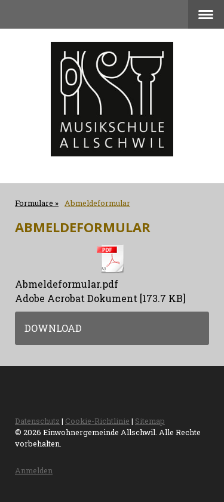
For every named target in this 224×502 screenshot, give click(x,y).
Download (53, 328)
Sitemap (150, 421)
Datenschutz (37, 421)
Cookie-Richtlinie (97, 421)
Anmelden (34, 470)
